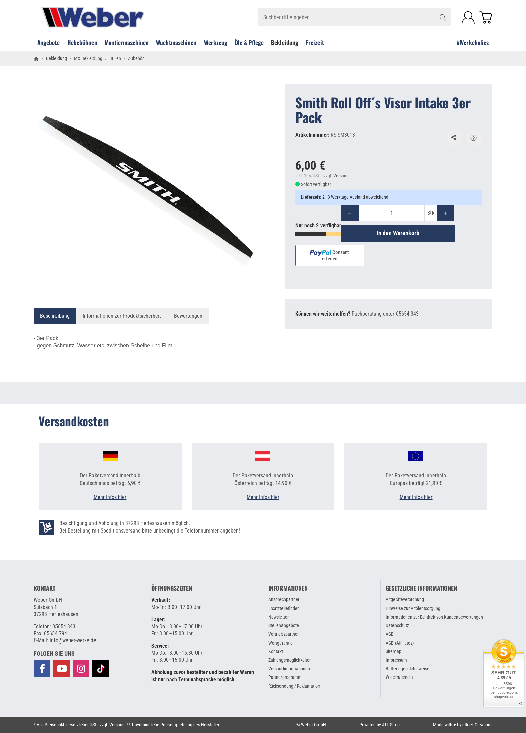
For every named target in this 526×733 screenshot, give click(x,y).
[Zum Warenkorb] (485, 17)
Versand (341, 175)
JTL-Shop (391, 724)
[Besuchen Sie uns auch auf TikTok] (100, 668)
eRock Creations (477, 724)
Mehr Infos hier (109, 497)
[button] (54, 653)
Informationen (287, 588)
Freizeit (315, 42)
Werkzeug (215, 42)
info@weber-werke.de (73, 640)
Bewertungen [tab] (188, 316)
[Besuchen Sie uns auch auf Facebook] (42, 668)
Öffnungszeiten (171, 588)
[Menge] (391, 213)
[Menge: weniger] (350, 213)
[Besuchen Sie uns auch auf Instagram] (81, 668)
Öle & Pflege (249, 42)
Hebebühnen (82, 42)
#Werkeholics (473, 42)
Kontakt (44, 588)
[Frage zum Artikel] (473, 138)
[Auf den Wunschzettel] (455, 138)
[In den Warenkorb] (398, 233)
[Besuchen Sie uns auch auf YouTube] (61, 668)
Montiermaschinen (127, 42)
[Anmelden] (468, 17)
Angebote (48, 42)
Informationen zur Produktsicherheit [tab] (122, 316)
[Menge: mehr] (446, 213)
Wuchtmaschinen (176, 42)
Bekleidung (284, 42)
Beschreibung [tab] (55, 316)
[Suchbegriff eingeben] (354, 17)
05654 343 (407, 313)
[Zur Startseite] (110, 17)
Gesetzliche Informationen (421, 588)
